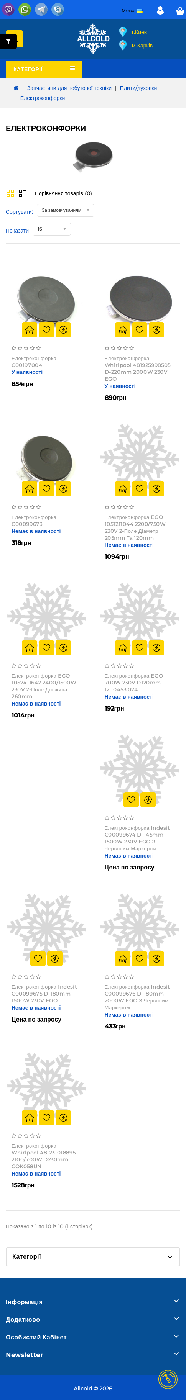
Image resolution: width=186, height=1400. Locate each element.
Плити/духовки (138, 88)
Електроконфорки (42, 98)
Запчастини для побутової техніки (69, 88)
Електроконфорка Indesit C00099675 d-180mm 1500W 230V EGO (44, 994)
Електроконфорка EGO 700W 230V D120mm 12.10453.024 (134, 683)
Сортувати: (19, 211)
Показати (17, 230)
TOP (168, 1379)
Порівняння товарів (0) (63, 193)
